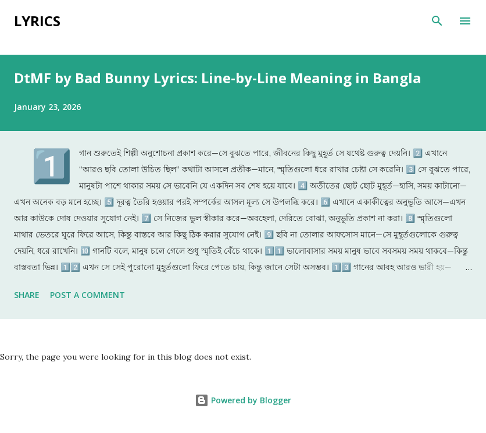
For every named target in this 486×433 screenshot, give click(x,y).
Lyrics (37, 20)
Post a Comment (87, 294)
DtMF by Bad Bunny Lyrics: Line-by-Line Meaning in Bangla (217, 77)
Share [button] (27, 294)
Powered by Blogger (243, 400)
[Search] (437, 21)
